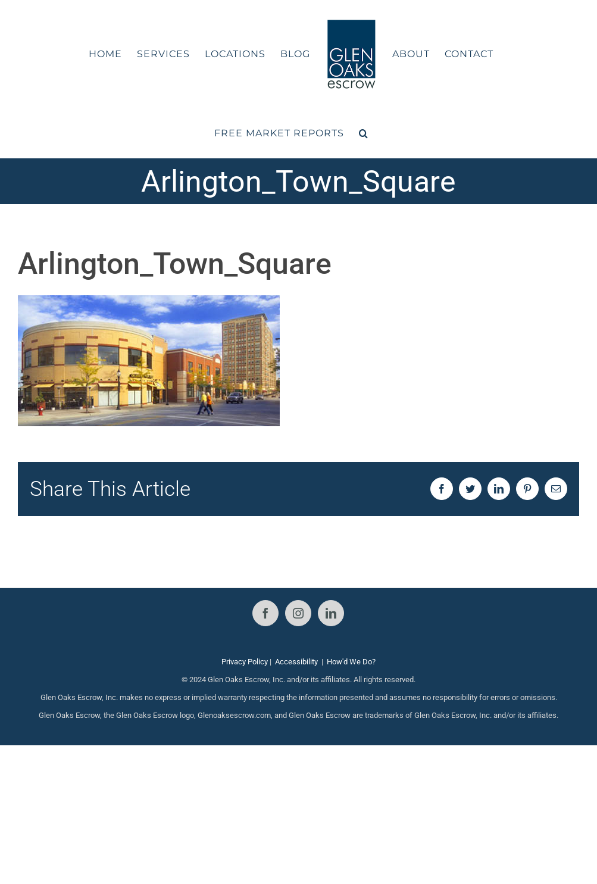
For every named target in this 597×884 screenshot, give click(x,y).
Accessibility (296, 661)
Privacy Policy (244, 661)
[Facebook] (265, 613)
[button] (363, 133)
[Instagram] (298, 613)
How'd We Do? (351, 661)
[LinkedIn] (331, 613)
